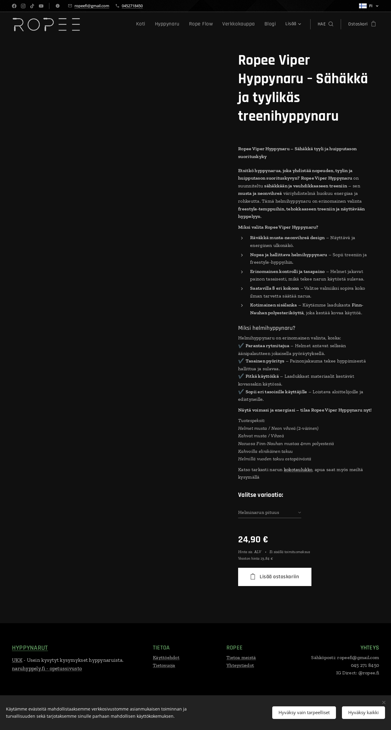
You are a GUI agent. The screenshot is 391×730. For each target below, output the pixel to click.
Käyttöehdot (166, 657)
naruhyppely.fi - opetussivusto (47, 668)
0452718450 (132, 5)
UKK (17, 660)
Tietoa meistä (241, 657)
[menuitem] (104, 24)
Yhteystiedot (240, 665)
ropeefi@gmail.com (91, 5)
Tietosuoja (164, 665)
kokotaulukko (298, 469)
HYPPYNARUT (30, 648)
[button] (325, 24)
